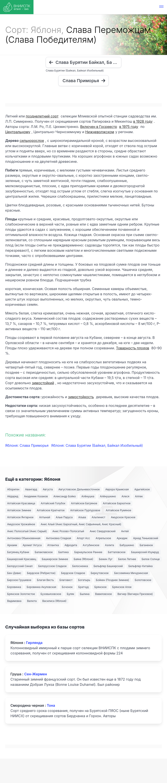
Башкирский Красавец (21, 559)
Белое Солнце (151, 559)
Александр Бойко (64, 496)
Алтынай (44, 517)
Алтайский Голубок (53, 503)
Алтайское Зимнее (19, 510)
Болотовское (143, 580)
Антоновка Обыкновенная (23, 538)
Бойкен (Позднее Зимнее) (112, 580)
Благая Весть (45, 580)
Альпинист (98, 517)
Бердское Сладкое (73, 573)
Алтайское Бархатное (116, 503)
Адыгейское (142, 489)
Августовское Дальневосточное (79, 489)
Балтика (63, 552)
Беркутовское (100, 573)
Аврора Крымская (117, 489)
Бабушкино (127, 545)
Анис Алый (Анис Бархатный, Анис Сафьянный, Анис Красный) (81, 524)
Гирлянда (34, 642)
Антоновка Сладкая (58, 538)
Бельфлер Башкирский (108, 566)
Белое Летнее (127, 559)
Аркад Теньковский (145, 538)
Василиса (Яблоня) (54, 601)
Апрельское (103, 538)
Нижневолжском (99, 132)
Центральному (17, 132)
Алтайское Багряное (84, 503)
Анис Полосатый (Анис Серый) (27, 531)
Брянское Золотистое (21, 594)
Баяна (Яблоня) (83, 559)
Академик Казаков (36, 496)
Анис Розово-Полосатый (68, 531)
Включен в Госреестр (98, 126)
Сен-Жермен (35, 674)
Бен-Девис (14, 573)
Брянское (100, 587)
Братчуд (83, 587)
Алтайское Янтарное (20, 517)
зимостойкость (81, 397)
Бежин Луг (106, 559)
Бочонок (67, 587)
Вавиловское (103, 594)
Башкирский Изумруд (145, 552)
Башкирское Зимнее (55, 559)
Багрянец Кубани (18, 552)
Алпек (139, 496)
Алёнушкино (108, 496)
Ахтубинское (91, 545)
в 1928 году (143, 121)
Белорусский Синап (20, 566)
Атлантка (53, 545)
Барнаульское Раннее (88, 552)
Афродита (71, 545)
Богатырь (84, 580)
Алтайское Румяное (118, 510)
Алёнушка (88, 496)
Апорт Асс (83, 538)
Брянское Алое (122, 587)
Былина (84, 594)
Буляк (70, 594)
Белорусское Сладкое (52, 566)
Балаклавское (44, 552)
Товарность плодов (132, 348)
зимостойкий (43, 383)
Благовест (65, 580)
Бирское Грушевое (19, 580)
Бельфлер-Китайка (141, 566)
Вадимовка (14, 601)
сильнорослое (32, 140)
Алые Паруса (64, 517)
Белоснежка (80, 566)
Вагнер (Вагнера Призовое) (135, 594)
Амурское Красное (123, 517)
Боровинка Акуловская (41, 587)
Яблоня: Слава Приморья (27, 445)
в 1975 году (128, 126)
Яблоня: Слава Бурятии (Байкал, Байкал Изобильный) (97, 445)
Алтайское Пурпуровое (85, 510)
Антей (125, 531)
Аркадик (122, 538)
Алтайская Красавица (21, 503)
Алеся (125, 496)
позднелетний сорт (42, 116)
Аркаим (12, 545)
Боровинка (14, 587)
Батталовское (116, 552)
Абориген (13, 489)
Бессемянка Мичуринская (131, 573)
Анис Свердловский (102, 531)
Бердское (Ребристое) (41, 573)
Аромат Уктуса (32, 545)
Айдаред (12, 496)
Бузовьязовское (50, 594)
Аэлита (109, 545)
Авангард (31, 489)
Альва (82, 517)
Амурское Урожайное (21, 524)
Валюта (32, 601)
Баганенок (146, 545)
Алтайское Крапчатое (51, 510)
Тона (51, 705)
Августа (48, 489)
